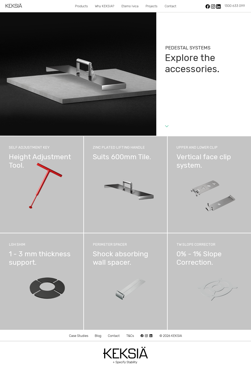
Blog (98, 336)
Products (81, 6)
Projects (151, 6)
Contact (170, 6)
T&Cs (130, 336)
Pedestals (63, 6)
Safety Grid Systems (181, 6)
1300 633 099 (235, 6)
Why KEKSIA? (104, 6)
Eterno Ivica (129, 6)
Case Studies (78, 336)
